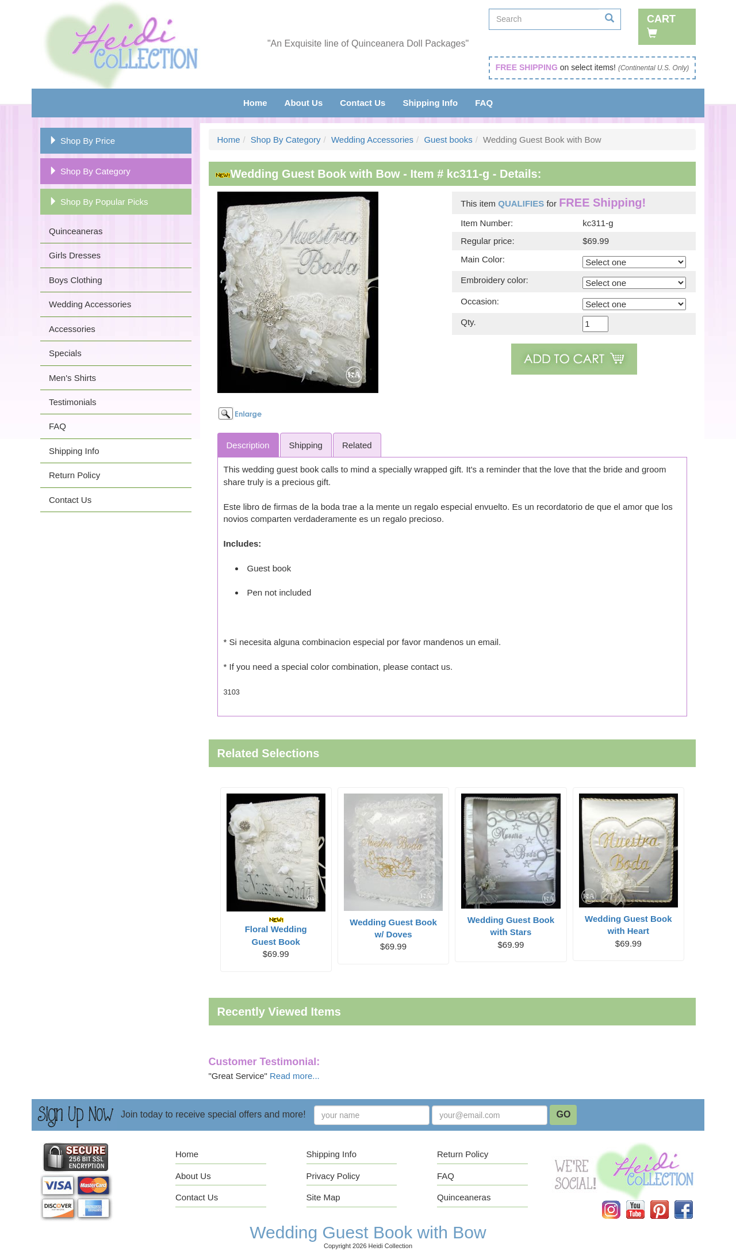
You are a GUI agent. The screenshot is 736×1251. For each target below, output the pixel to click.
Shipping (306, 445)
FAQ (484, 103)
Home (255, 103)
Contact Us (362, 103)
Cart (661, 25)
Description (248, 445)
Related (357, 445)
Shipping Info (430, 103)
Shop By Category (90, 171)
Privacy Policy (333, 1176)
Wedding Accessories (90, 304)
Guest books (448, 139)
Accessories (72, 329)
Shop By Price (82, 141)
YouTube (643, 1200)
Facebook (692, 1200)
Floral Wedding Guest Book (276, 931)
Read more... (295, 1076)
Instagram (619, 1200)
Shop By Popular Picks (98, 202)
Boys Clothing (75, 280)
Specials (65, 353)
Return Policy (74, 475)
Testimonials (73, 402)
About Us (304, 103)
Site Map (323, 1197)
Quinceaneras (75, 231)
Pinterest (667, 1200)
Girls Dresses (75, 255)
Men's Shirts (72, 378)
